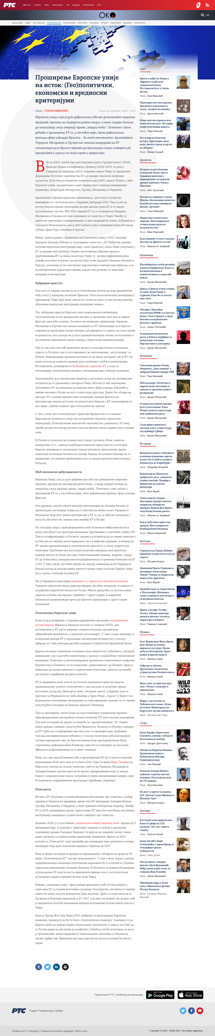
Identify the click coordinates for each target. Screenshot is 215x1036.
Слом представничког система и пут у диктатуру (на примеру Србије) (156, 428)
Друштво (17, 23)
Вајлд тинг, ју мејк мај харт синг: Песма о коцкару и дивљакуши (156, 686)
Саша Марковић (155, 211)
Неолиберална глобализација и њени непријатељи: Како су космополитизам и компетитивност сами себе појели (157, 271)
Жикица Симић (155, 659)
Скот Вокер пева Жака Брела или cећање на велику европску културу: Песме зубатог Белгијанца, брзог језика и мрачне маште (156, 648)
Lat (207, 14)
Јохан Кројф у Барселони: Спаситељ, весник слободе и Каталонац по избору (156, 736)
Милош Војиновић (156, 533)
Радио (76, 5)
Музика (94, 23)
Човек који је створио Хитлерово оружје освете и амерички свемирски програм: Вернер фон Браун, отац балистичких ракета (156, 505)
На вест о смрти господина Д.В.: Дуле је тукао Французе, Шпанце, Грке (157, 795)
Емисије (88, 5)
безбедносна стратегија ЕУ (89, 366)
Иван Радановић (155, 232)
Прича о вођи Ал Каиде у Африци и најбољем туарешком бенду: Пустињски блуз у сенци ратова (154, 85)
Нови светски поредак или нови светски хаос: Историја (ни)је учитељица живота (156, 123)
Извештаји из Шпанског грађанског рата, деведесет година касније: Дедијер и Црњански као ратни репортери (156, 480)
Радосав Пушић (155, 834)
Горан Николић (56, 111)
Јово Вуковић (154, 764)
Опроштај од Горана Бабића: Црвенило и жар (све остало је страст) (157, 554)
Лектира (116, 23)
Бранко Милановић (157, 282)
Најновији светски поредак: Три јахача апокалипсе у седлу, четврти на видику (156, 106)
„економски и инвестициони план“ (97, 823)
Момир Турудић (155, 152)
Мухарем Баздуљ (156, 561)
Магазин (57, 5)
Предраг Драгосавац (157, 743)
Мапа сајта (81, 1030)
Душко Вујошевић (156, 876)
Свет (28, 23)
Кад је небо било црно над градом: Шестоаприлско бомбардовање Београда (155, 525)
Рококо (127, 23)
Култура (82, 23)
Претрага (139, 23)
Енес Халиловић (155, 190)
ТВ (67, 5)
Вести (26, 5)
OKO (47, 5)
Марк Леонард (120, 762)
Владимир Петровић (157, 467)
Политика (69, 23)
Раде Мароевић (155, 96)
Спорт (37, 5)
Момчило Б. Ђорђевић (158, 246)
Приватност (19, 1030)
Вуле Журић (153, 491)
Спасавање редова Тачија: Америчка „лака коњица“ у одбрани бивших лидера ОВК (157, 368)
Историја (39, 23)
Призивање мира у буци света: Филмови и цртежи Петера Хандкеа (155, 886)
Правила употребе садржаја (56, 1030)
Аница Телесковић (156, 327)
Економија (54, 23)
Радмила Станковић (157, 624)
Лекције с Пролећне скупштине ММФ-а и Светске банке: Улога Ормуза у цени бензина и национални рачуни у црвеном (157, 316)
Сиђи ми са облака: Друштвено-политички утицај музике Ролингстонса (157, 669)
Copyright (33, 1030)
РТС (99, 5)
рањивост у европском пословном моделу (100, 581)
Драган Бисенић (155, 113)
